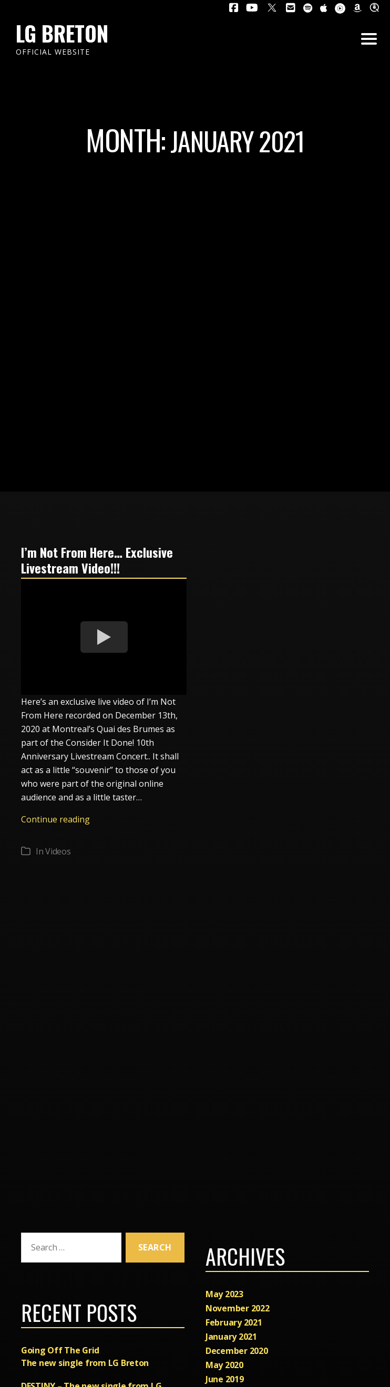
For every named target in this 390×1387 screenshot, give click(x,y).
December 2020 (237, 1351)
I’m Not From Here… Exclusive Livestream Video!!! (97, 560)
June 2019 (225, 1379)
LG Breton (62, 33)
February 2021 (234, 1322)
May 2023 (224, 1294)
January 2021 (231, 1336)
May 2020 (224, 1365)
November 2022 (238, 1308)
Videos (57, 851)
